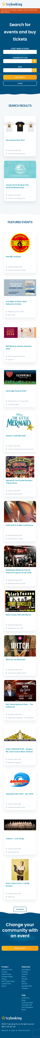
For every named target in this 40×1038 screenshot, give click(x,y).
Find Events (20, 77)
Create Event (20, 948)
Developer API (27, 1005)
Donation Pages (7, 976)
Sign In (4, 986)
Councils (25, 974)
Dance (24, 976)
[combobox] (20, 61)
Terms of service (24, 1030)
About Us (5, 1030)
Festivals (25, 979)
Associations (26, 969)
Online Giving (6, 974)
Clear (20, 83)
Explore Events (7, 969)
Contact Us (25, 998)
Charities (25, 972)
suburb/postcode (20, 58)
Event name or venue (20, 48)
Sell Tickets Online (8, 981)
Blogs (24, 1000)
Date (20, 67)
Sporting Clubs (27, 986)
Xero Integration (27, 1007)
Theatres (25, 988)
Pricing (4, 979)
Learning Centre (27, 1002)
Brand (24, 1010)
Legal (13, 1030)
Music (24, 981)
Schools (24, 983)
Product (4, 972)
